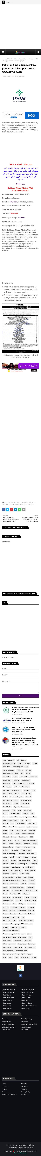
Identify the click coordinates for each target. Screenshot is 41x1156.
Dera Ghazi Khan (15, 813)
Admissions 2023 (31, 890)
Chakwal (31, 880)
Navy (19, 810)
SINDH (28, 773)
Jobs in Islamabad (8, 998)
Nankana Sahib (24, 874)
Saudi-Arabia (7, 807)
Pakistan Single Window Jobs (17, 504)
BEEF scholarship (26, 924)
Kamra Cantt (22, 944)
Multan (15, 777)
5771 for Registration (9, 920)
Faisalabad (23, 777)
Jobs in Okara (6, 1003)
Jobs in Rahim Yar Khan (28, 1006)
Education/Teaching (9, 763)
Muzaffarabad (23, 837)
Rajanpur (21, 827)
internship (6, 790)
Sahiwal (28, 797)
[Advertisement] (20, 27)
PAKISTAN (20, 770)
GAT (30, 937)
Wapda (12, 797)
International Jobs (18, 783)
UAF (34, 824)
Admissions (33, 777)
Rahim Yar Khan (26, 800)
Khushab (6, 864)
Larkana (33, 897)
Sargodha (20, 797)
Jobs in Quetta (6, 1006)
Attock (5, 813)
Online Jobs (6, 904)
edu (23, 917)
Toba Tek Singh (28, 877)
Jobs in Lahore (7, 1000)
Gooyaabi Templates (20, 1153)
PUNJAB (27, 763)
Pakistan (13, 202)
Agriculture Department (21, 807)
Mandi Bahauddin (30, 900)
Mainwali (31, 884)
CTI (19, 894)
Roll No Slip (27, 810)
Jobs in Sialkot (25, 1008)
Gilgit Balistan (7, 800)
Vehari (24, 880)
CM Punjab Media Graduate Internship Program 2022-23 (22, 719)
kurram (34, 957)
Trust (17, 954)
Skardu (12, 857)
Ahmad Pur (31, 904)
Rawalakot (6, 917)
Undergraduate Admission (11, 880)
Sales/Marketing (8, 847)
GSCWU (5, 860)
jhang (18, 830)
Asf (34, 847)
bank (16, 773)
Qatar (5, 817)
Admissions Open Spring (11, 924)
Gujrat (5, 830)
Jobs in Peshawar (27, 1003)
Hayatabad (6, 897)
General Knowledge (9, 854)
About (15, 1145)
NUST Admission (8, 951)
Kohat (5, 834)
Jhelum (35, 860)
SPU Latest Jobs (8, 877)
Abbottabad (7, 803)
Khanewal (32, 830)
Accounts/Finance (8, 770)
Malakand (19, 900)
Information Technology (29, 1024)
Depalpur (31, 907)
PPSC (33, 790)
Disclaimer (5, 1092)
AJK (23, 793)
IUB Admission (17, 897)
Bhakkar (5, 927)
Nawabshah (33, 864)
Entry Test (26, 894)
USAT (23, 954)
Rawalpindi (6, 783)
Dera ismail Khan (30, 870)
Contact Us (5, 1086)
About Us (24, 1084)
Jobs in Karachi (26, 998)
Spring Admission (28, 867)
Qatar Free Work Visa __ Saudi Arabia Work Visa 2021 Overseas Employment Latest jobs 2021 (25, 710)
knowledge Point (9, 76)
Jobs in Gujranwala (27, 992)
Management (25, 803)
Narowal (18, 844)
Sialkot (5, 797)
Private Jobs (6, 1030)
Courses (33, 857)
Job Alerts (24, 1086)
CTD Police (14, 907)
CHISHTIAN (32, 817)
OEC (31, 837)
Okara (16, 800)
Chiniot (5, 884)
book (10, 957)
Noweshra (27, 844)
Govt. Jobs (24, 1030)
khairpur (6, 870)
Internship (24, 1022)
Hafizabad (21, 854)
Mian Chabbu (7, 947)
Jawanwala (28, 941)
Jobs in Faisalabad (8, 992)
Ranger (28, 820)
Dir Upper (22, 927)
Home (4, 59)
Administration (11, 502)
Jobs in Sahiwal (7, 1008)
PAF (22, 820)
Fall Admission (20, 824)
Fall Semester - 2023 (9, 937)
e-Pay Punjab (25, 957)
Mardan (5, 824)
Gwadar (11, 844)
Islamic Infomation (24, 860)
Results (28, 793)
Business (14, 927)
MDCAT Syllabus (8, 900)
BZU (4, 827)
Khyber (13, 864)
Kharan (5, 914)
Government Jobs (22, 502)
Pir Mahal (31, 914)
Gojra (5, 910)
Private (35, 763)
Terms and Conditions (9, 1094)
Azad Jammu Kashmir (29, 840)
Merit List (26, 790)
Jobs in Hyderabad (27, 995)
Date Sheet (15, 850)
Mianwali (6, 837)
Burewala (13, 894)
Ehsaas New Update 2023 (11, 931)
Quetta (10, 793)
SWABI (35, 844)
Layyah (17, 834)
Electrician (6, 874)
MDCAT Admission (28, 834)
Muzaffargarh (22, 864)
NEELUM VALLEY (30, 947)
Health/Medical (8, 773)
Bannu (34, 827)
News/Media (7, 787)
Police (17, 793)
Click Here (20, 184)
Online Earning (7, 840)
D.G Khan (6, 850)
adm (4, 957)
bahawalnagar (16, 790)
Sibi (13, 917)
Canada (22, 907)
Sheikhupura (16, 867)
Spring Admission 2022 (17, 887)
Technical (19, 847)
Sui (18, 917)
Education (6, 810)
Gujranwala (25, 787)
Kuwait (27, 897)
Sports (5, 887)
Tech (29, 824)
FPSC (13, 810)
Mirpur (5, 857)
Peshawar (16, 780)
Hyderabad (12, 827)
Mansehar (13, 914)
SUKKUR (25, 813)
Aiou (32, 813)
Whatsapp (27, 847)
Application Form (16, 870)
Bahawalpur (25, 780)
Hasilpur (13, 860)
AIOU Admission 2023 (26, 920)
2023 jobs (22, 904)
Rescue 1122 (13, 817)
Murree (13, 837)
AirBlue (25, 857)
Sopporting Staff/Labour (20, 767)
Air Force (18, 840)
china (16, 957)
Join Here (21, 218)
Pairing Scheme (8, 954)
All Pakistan (6, 777)
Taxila (11, 830)
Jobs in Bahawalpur (27, 990)
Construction (14, 884)
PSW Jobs (10, 59)
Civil (4, 844)
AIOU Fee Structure (18, 890)
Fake (29, 934)
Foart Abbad (22, 937)
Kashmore (31, 944)
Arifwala (5, 907)
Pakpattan (6, 867)
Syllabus (18, 877)
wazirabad (30, 887)
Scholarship (30, 783)
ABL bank (6, 890)
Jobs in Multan (25, 1000)
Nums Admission (21, 951)
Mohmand (22, 914)
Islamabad (32, 502)
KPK (22, 773)
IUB (4, 793)
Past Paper (24, 1094)
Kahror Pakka (21, 910)
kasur (19, 857)
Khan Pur (31, 910)
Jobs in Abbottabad (8, 990)
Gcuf (11, 834)
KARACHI (5, 504)
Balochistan (6, 780)
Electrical (5, 1019)
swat (28, 827)
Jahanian (12, 910)
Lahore (20, 763)
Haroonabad (31, 854)
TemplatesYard (21, 1151)
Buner (5, 894)
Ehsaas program (26, 850)
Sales (14, 904)
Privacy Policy (25, 1092)
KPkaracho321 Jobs (9, 944)
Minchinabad (18, 947)
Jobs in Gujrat (6, 995)
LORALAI (23, 884)
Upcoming (23, 817)
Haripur (14, 874)
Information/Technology (10, 820)
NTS (12, 824)
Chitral (24, 830)
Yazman (29, 954)
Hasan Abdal (18, 941)
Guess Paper (7, 941)
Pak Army (16, 787)
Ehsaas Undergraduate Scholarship (14, 934)
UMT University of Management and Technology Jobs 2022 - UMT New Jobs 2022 (24, 729)
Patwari (16, 803)
